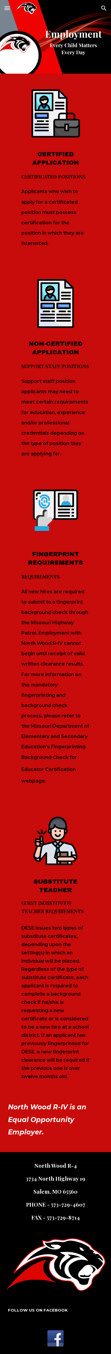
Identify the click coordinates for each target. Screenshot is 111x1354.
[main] (55, 211)
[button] (7, 8)
